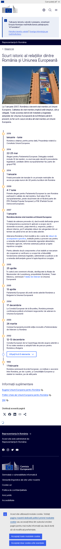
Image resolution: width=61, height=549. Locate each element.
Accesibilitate (8, 500)
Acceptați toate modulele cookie (25, 536)
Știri (3, 400)
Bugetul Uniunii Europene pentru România (21, 390)
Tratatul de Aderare (32, 277)
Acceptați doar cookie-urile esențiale (27, 543)
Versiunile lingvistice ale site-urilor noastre (21, 480)
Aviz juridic (7, 495)
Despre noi (9, 49)
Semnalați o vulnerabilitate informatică (19, 474)
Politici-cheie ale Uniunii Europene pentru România (25, 395)
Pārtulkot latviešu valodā (18, 31)
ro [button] (43, 10)
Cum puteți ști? (52, 2)
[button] (5, 414)
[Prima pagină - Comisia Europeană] (10, 9)
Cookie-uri (7, 485)
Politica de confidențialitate (14, 490)
